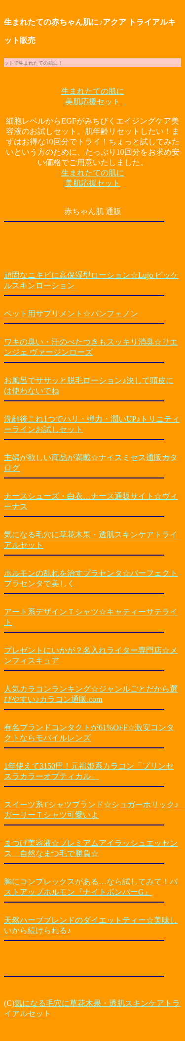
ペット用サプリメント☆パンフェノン (71, 313)
